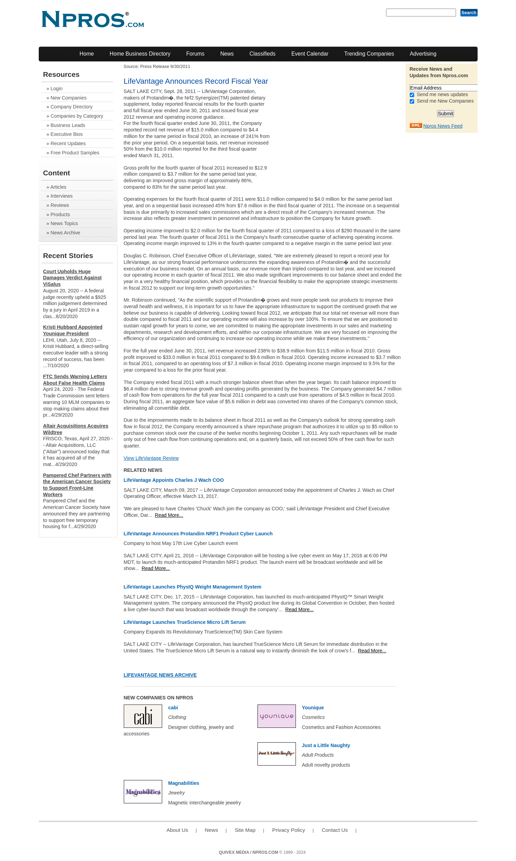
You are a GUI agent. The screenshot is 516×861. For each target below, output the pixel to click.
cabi (173, 707)
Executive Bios (66, 134)
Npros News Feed (442, 126)
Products (60, 214)
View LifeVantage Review (151, 458)
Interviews (61, 196)
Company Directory (71, 106)
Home (87, 54)
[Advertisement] (344, 136)
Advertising (423, 54)
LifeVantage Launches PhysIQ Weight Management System (193, 587)
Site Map (245, 830)
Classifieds (263, 54)
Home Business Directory (140, 54)
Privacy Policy (288, 830)
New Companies (68, 98)
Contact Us (335, 830)
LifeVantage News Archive (160, 675)
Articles (58, 187)
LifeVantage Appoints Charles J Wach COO (174, 480)
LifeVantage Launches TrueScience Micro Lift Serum (185, 622)
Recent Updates (68, 143)
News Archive (65, 232)
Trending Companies (369, 54)
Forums (195, 54)
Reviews (59, 205)
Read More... (169, 515)
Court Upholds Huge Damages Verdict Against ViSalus (72, 278)
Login (56, 88)
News (226, 54)
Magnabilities (184, 783)
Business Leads (67, 125)
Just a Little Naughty (326, 745)
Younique (313, 707)
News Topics (64, 223)
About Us (177, 830)
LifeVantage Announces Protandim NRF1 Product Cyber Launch (198, 533)
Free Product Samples (74, 152)
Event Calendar (309, 54)
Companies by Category (76, 116)
